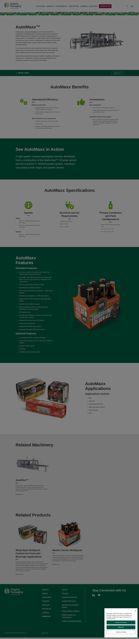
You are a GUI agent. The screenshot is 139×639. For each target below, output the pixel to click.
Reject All (121, 627)
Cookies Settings (121, 632)
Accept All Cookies (121, 622)
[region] (121, 623)
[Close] (135, 611)
